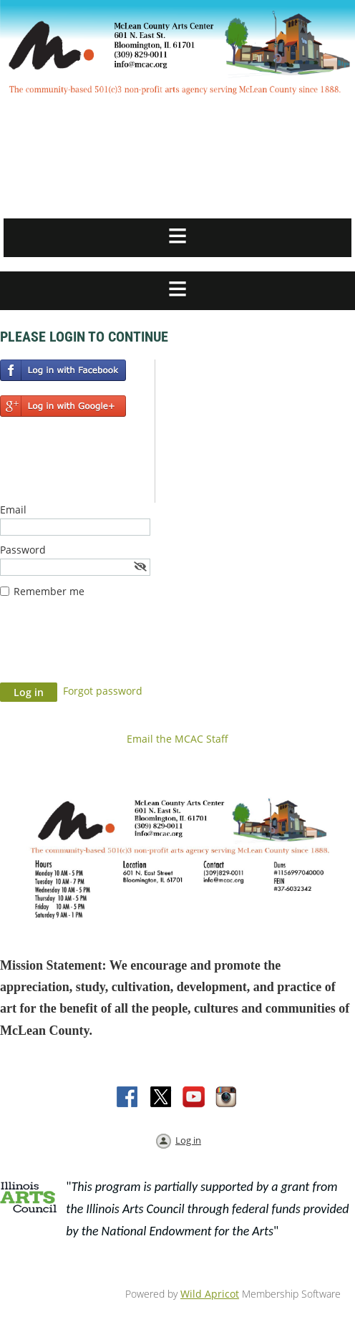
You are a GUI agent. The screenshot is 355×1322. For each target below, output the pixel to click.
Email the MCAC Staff (177, 739)
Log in (188, 1140)
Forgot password (102, 691)
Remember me (49, 591)
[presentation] (109, 647)
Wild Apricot (209, 1294)
